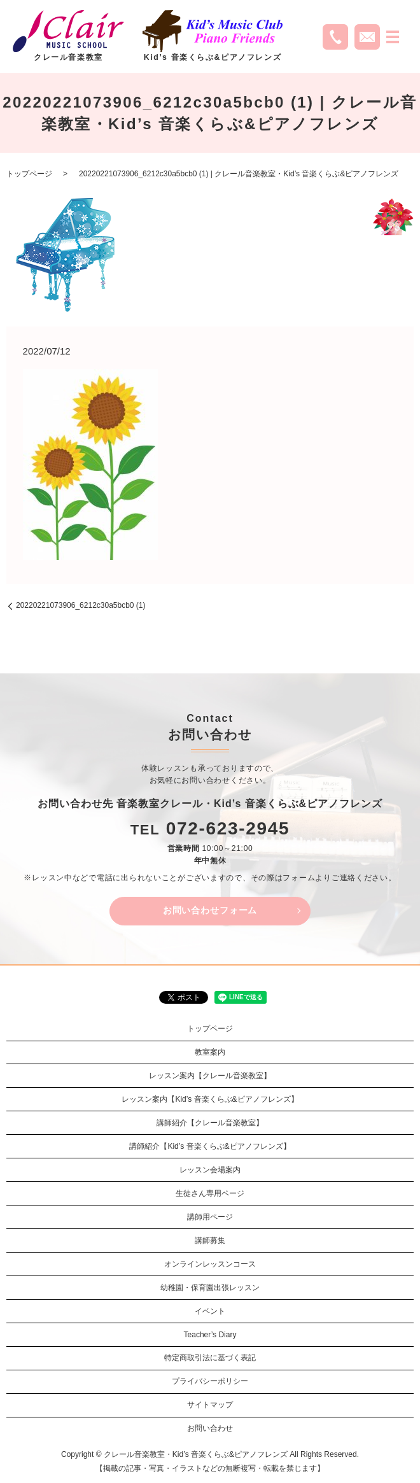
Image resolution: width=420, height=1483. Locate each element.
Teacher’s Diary (210, 1334)
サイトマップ (210, 1404)
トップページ (29, 173)
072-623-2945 (228, 829)
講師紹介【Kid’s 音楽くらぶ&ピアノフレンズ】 (209, 1146)
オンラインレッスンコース (210, 1264)
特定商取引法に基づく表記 (210, 1357)
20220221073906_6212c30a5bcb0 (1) (81, 605)
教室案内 (210, 1052)
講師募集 (210, 1240)
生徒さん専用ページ (210, 1193)
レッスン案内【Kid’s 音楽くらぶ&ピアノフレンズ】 (210, 1099)
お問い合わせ (210, 1428)
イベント (210, 1311)
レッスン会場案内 (210, 1169)
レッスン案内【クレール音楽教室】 (210, 1075)
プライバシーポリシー (210, 1381)
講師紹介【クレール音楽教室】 (210, 1122)
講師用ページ (210, 1216)
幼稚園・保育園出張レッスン (210, 1287)
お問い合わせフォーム (210, 910)
